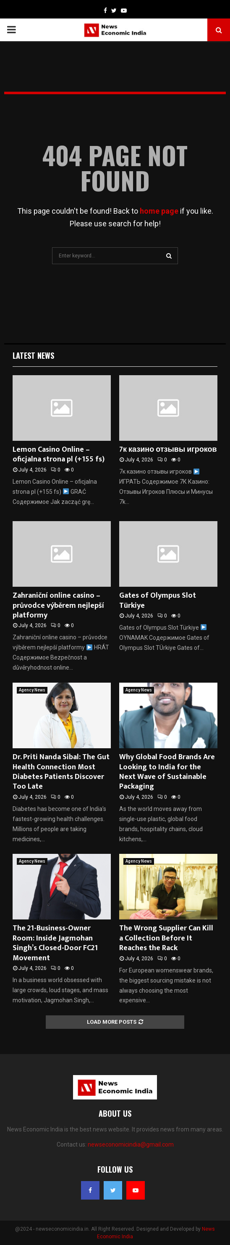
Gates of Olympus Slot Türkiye (157, 600)
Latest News (33, 355)
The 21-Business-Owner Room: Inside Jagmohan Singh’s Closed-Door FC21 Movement (55, 943)
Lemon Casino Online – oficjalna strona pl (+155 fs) (59, 454)
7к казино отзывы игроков (168, 449)
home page (159, 211)
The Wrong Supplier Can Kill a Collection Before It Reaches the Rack (166, 938)
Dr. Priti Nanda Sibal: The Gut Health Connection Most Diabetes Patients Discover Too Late (61, 772)
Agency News (32, 690)
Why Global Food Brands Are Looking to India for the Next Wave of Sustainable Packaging (167, 772)
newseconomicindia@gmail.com (131, 1144)
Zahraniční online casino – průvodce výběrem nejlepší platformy (58, 605)
